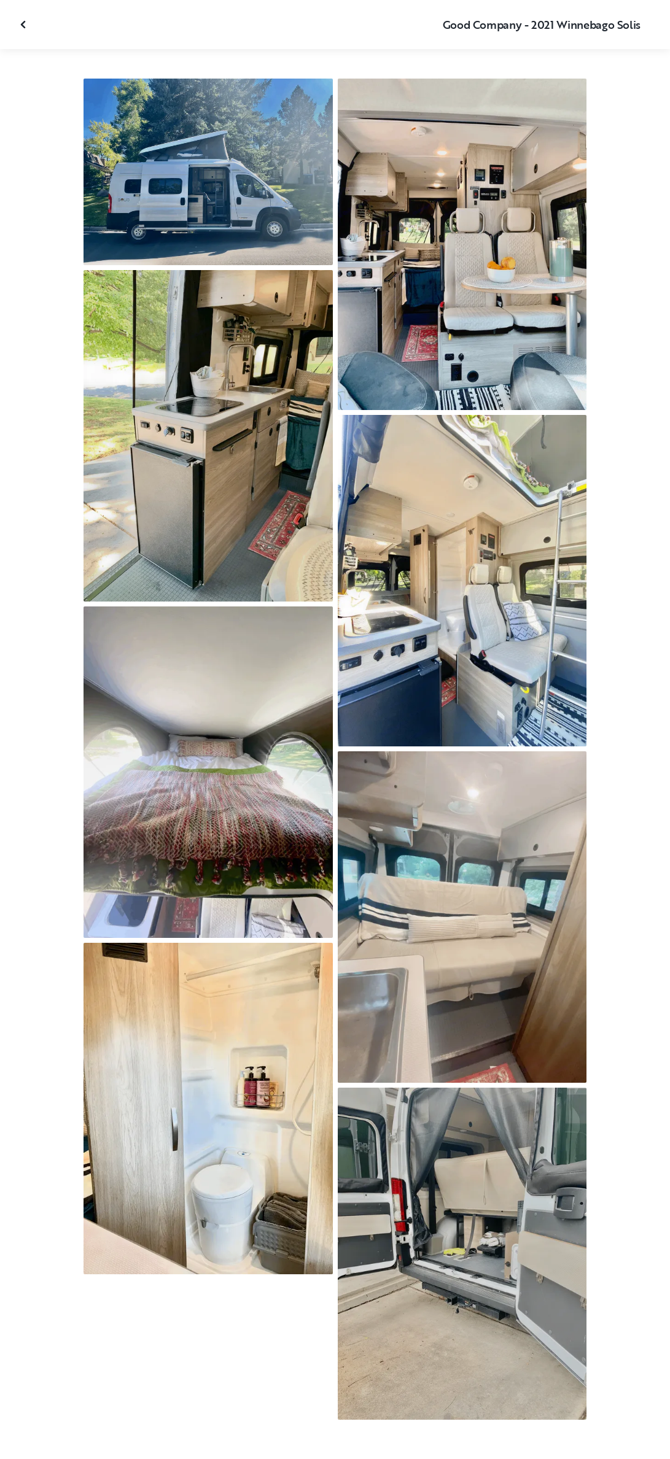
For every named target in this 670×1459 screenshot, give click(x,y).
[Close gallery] (24, 24)
